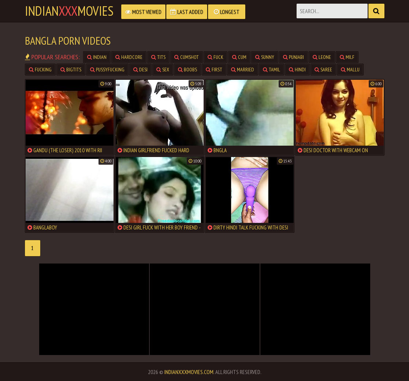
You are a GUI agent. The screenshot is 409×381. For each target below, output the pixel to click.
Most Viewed (143, 11)
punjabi (293, 57)
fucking (40, 69)
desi (140, 69)
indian (97, 57)
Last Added (186, 11)
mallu (350, 69)
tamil (271, 69)
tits (158, 57)
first (214, 69)
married (242, 69)
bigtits (70, 69)
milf (347, 57)
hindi (297, 69)
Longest (226, 11)
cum (239, 57)
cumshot (186, 57)
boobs (187, 69)
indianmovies (69, 11)
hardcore (128, 57)
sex (162, 69)
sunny (264, 57)
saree (323, 69)
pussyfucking (107, 69)
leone (322, 57)
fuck (215, 57)
